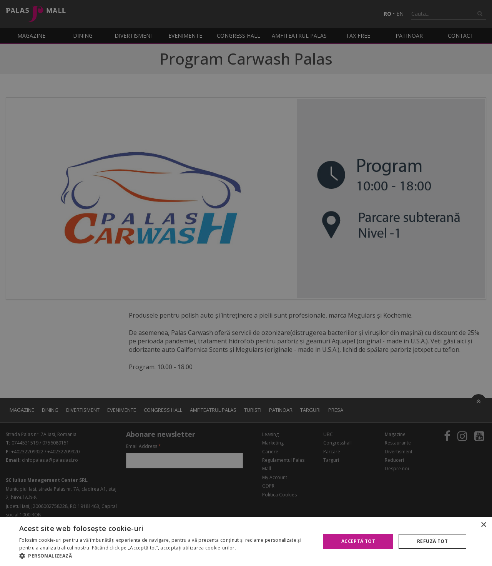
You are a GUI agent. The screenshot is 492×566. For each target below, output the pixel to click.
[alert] (246, 283)
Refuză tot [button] (432, 541)
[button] (165, 556)
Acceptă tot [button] (358, 541)
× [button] (483, 525)
